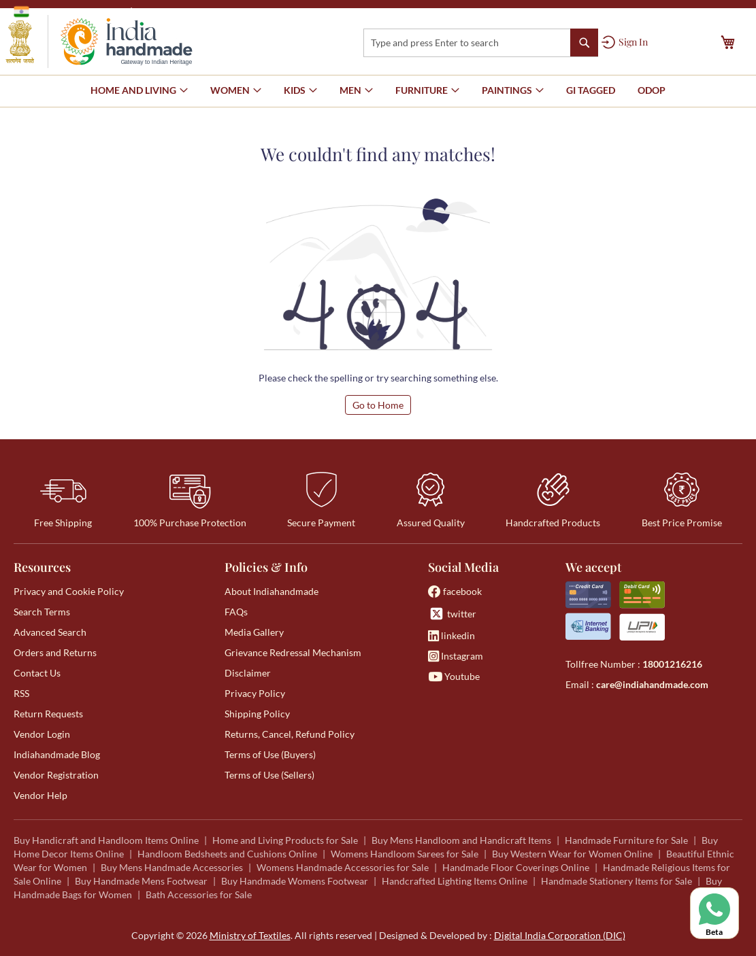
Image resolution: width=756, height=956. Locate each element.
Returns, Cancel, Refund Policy (290, 734)
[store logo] (99, 41)
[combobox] (480, 43)
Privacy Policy (255, 693)
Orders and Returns (55, 652)
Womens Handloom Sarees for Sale (404, 853)
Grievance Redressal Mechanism (293, 652)
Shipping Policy (257, 713)
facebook (455, 591)
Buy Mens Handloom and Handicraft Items (461, 840)
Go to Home (378, 405)
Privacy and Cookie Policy (69, 591)
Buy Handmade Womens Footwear (294, 881)
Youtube (454, 676)
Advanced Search (50, 632)
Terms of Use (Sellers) (269, 775)
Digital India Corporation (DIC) (559, 935)
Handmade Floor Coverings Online (515, 867)
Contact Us (37, 673)
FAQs (236, 611)
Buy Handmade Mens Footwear (141, 881)
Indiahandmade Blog (57, 754)
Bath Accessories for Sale (199, 894)
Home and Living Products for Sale (285, 840)
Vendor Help (40, 795)
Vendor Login (42, 734)
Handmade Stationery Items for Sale (616, 881)
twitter (452, 613)
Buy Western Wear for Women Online (572, 853)
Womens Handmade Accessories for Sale (343, 867)
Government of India (68, 11)
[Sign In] (625, 42)
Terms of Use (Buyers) (270, 754)
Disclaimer (248, 673)
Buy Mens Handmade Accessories (172, 867)
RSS (21, 693)
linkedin (451, 635)
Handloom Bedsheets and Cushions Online (227, 853)
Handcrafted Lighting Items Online (454, 881)
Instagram (455, 656)
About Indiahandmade (271, 591)
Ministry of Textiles (179, 11)
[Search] (584, 42)
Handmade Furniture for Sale (626, 840)
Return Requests (48, 713)
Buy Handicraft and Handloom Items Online (106, 840)
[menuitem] (590, 90)
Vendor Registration (56, 775)
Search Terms (42, 611)
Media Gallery (254, 632)
